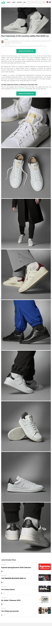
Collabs (13, 2)
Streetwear (19, 2)
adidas (20, 56)
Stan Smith (33, 56)
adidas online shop (19, 88)
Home (2, 6)
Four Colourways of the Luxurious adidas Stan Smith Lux (26, 6)
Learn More (44, 46)
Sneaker (8, 2)
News (24, 2)
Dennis (6, 39)
